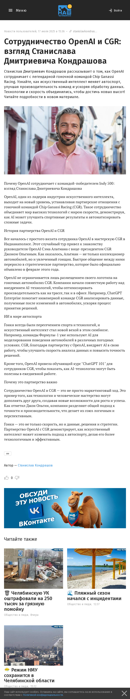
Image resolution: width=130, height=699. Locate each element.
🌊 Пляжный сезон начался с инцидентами (94, 595)
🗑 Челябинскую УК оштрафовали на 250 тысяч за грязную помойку (28, 601)
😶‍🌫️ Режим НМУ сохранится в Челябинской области (29, 675)
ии (7, 453)
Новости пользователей (20, 31)
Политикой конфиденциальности (43, 694)
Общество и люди (16, 615)
